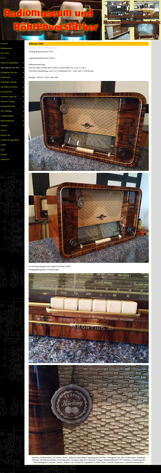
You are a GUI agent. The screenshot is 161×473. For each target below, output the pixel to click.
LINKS (97, 462)
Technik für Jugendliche (84, 462)
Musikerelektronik (111, 460)
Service (60, 462)
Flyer (104, 462)
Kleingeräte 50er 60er (116, 457)
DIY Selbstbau (125, 460)
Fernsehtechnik (64, 460)
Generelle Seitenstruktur (134, 462)
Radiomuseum (46, 457)
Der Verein (57, 457)
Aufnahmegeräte (138, 460)
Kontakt (110, 462)
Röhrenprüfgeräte (40, 462)
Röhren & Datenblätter (78, 457)
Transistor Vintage (95, 460)
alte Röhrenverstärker (48, 460)
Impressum (119, 462)
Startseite (35, 457)
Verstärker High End (79, 460)
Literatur (52, 462)
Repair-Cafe (68, 462)
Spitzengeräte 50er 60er (97, 457)
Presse (65, 457)
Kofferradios (131, 457)
